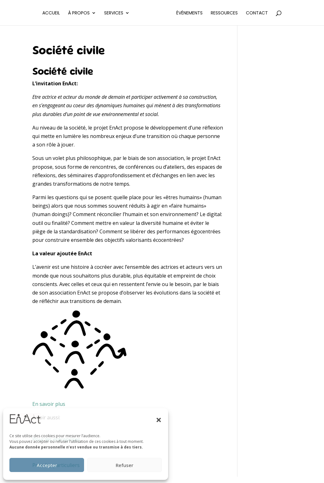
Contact (263, 13)
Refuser (124, 465)
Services (107, 13)
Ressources (230, 13)
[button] (159, 420)
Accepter (47, 465)
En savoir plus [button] (48, 404)
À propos (73, 13)
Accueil (45, 13)
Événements (195, 13)
